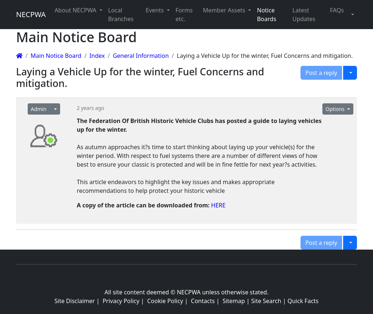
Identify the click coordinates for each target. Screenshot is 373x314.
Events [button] (155, 10)
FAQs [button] (337, 10)
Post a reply (321, 73)
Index (97, 56)
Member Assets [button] (225, 10)
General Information (141, 56)
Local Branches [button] (121, 14)
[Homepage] (19, 56)
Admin (39, 109)
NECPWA (31, 14)
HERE (218, 205)
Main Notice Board (56, 56)
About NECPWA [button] (76, 10)
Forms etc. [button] (184, 14)
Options (336, 109)
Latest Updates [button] (303, 14)
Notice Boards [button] (266, 14)
